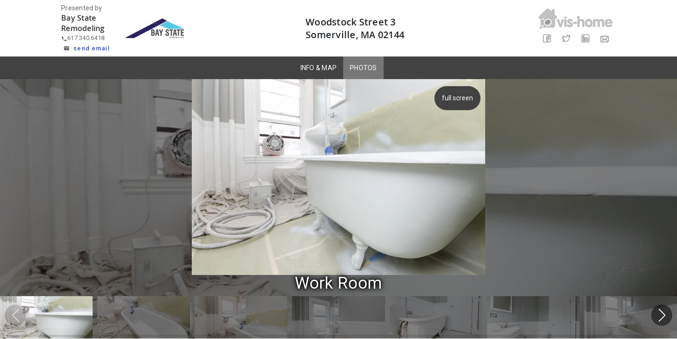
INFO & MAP (318, 68)
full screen (456, 98)
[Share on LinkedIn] (585, 39)
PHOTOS (363, 68)
